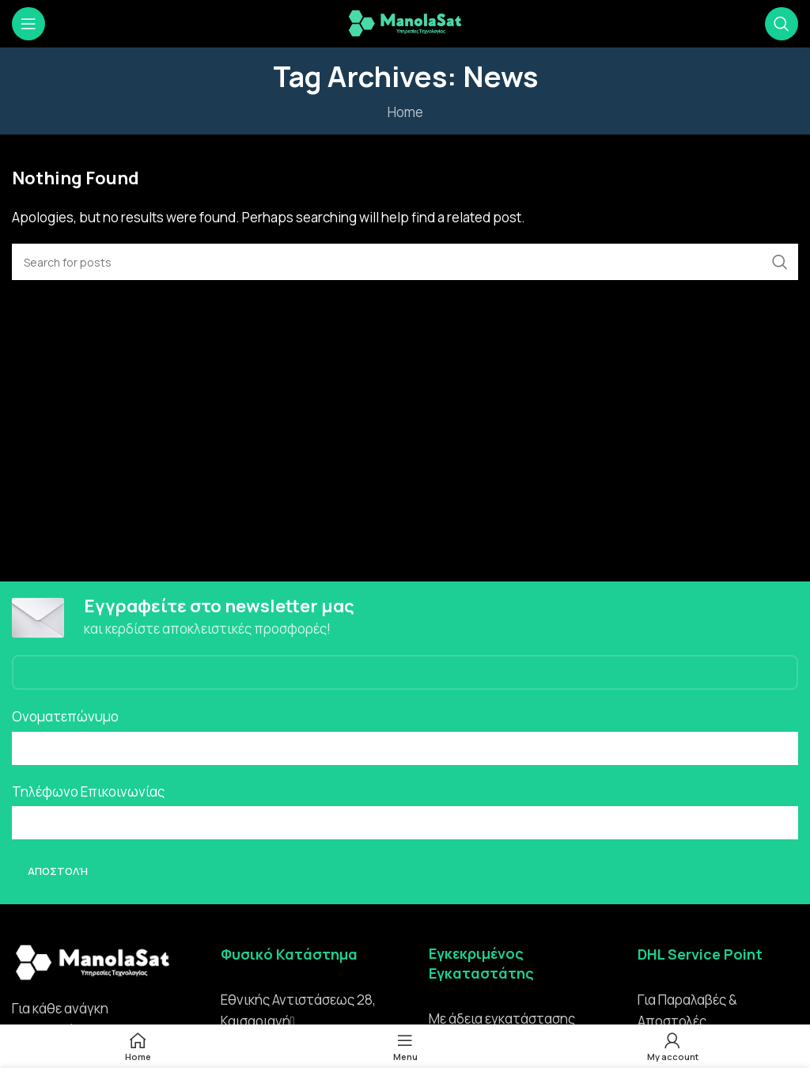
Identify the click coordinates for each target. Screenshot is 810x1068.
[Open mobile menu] (28, 24)
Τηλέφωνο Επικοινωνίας (88, 792)
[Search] (781, 24)
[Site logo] (405, 22)
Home (405, 112)
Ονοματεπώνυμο (65, 718)
